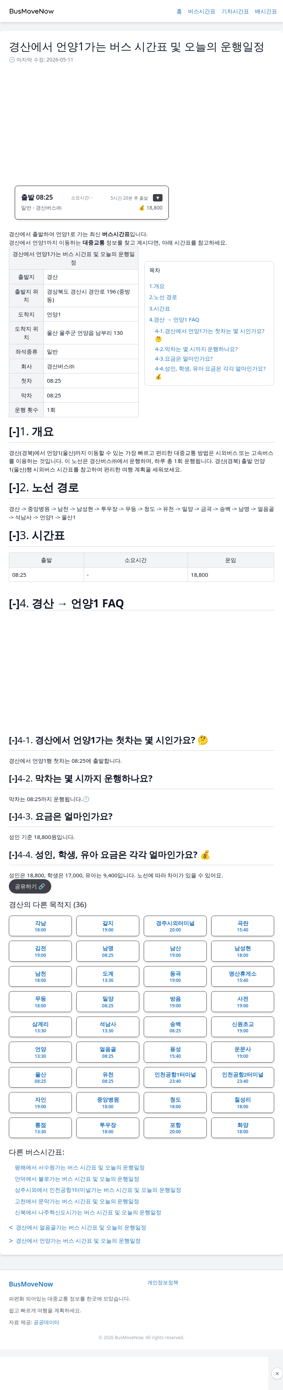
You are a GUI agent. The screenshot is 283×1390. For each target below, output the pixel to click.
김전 (40, 951)
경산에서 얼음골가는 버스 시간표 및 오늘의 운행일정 (77, 1227)
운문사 (242, 1052)
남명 (107, 951)
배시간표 (266, 11)
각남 (40, 926)
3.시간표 (160, 308)
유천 (107, 1078)
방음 (175, 1002)
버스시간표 (202, 11)
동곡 (175, 977)
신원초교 (243, 1027)
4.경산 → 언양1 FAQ (174, 319)
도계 (107, 977)
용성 (175, 1052)
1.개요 (157, 285)
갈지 (107, 926)
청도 (175, 1103)
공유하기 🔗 (30, 886)
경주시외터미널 (175, 926)
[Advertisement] (141, 122)
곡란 (242, 926)
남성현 (242, 951)
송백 (175, 1027)
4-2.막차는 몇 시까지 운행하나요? (196, 348)
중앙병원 (108, 1103)
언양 (40, 1052)
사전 (242, 1002)
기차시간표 (235, 11)
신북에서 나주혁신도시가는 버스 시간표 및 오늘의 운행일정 (88, 1212)
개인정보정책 (162, 1282)
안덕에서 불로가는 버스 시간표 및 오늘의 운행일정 (77, 1178)
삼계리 (40, 1027)
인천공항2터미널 (243, 1078)
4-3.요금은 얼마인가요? (184, 358)
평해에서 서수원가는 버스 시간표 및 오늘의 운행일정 (80, 1167)
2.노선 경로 (163, 297)
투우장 (107, 1128)
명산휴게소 (242, 977)
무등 (40, 1002)
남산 (175, 951)
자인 (40, 1103)
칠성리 (242, 1103)
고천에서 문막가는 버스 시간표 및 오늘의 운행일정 (77, 1201)
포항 (175, 1128)
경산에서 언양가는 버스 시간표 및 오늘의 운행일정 (75, 1241)
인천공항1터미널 (175, 1078)
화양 (242, 1128)
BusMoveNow (31, 1284)
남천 (40, 977)
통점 (40, 1128)
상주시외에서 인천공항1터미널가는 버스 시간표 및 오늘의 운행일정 (98, 1189)
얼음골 (107, 1052)
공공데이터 (46, 1322)
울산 (40, 1078)
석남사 (107, 1027)
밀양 (107, 1002)
